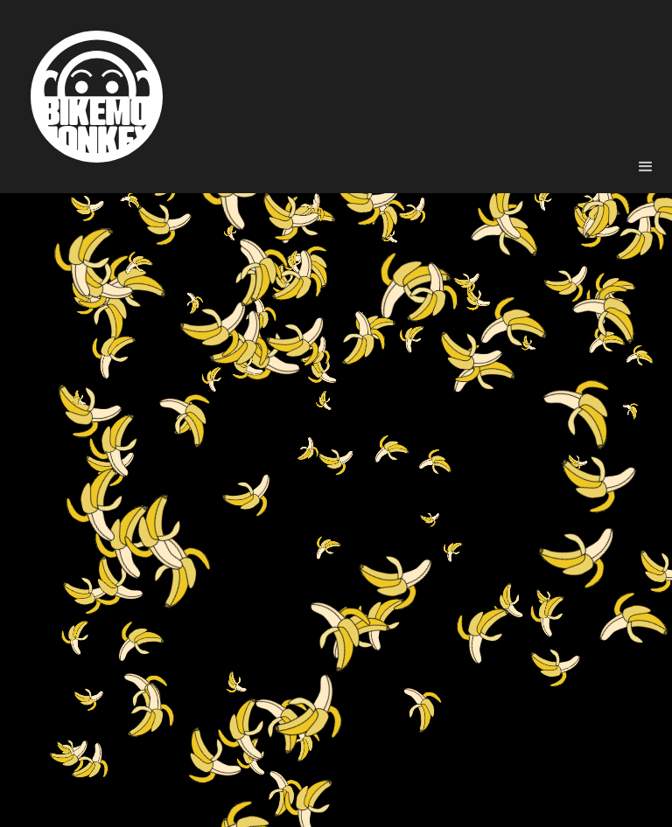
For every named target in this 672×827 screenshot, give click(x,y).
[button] (646, 167)
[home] (97, 97)
